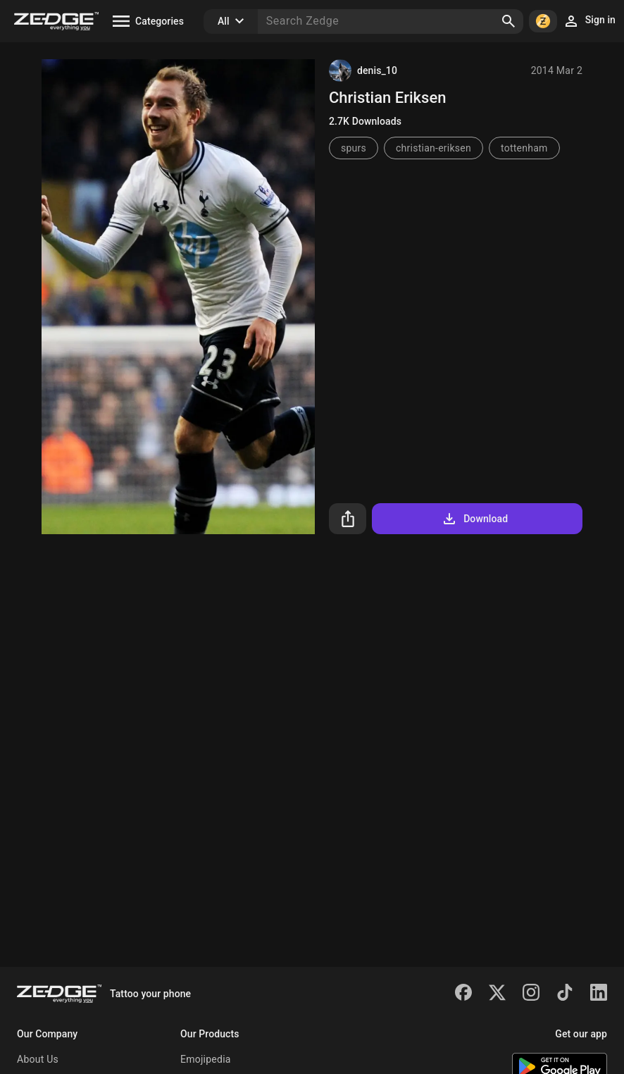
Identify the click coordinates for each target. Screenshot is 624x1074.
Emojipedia (205, 1059)
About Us (37, 1059)
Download (474, 518)
